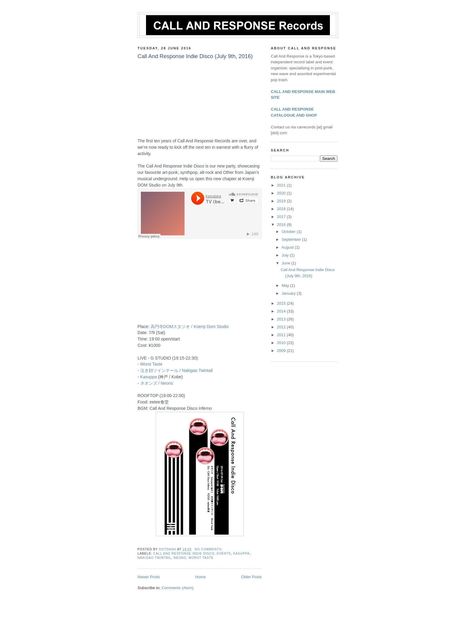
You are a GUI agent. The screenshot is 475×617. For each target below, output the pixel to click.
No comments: (209, 549)
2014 (282, 311)
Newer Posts (149, 577)
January (289, 293)
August (288, 247)
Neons (180, 557)
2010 (282, 342)
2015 (282, 303)
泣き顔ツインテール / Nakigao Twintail (176, 370)
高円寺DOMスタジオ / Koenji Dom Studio (190, 326)
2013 (282, 319)
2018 (282, 209)
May (286, 285)
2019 (282, 201)
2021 (282, 185)
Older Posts (251, 577)
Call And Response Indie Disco (183, 553)
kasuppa (241, 553)
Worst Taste (151, 364)
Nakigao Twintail (154, 557)
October (289, 231)
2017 (282, 216)
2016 (282, 224)
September (292, 239)
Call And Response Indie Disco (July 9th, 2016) (195, 56)
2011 (282, 335)
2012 (282, 327)
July (286, 255)
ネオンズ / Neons (156, 383)
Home (200, 577)
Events (224, 553)
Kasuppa (148, 376)
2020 (282, 193)
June (286, 263)
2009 (282, 350)
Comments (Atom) (178, 587)
